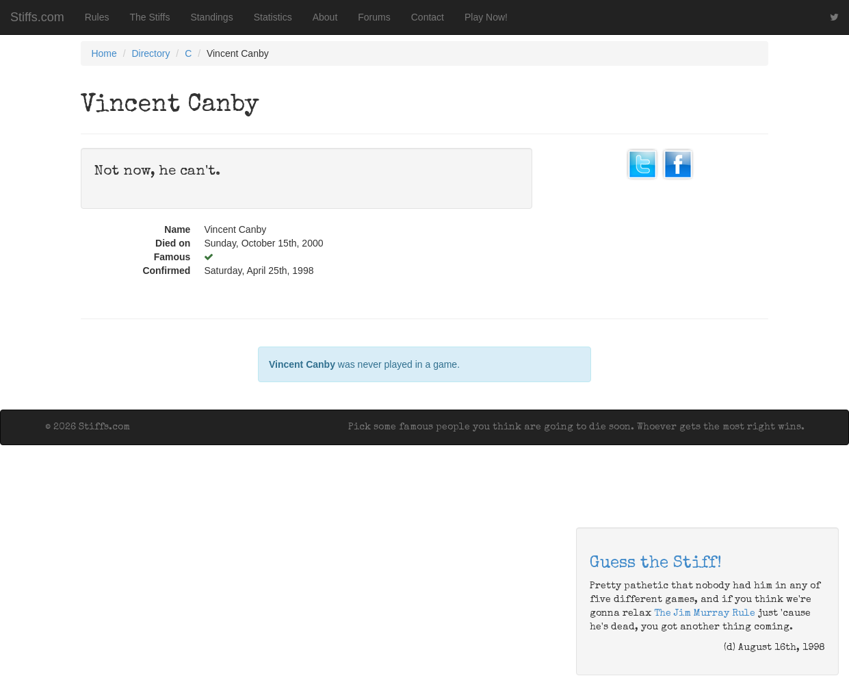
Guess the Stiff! (656, 563)
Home (103, 53)
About (325, 17)
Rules (97, 17)
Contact (427, 17)
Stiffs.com (37, 17)
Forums (374, 17)
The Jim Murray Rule (704, 613)
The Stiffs (150, 17)
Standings (211, 17)
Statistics (273, 17)
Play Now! (486, 17)
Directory (150, 53)
